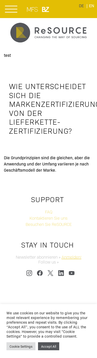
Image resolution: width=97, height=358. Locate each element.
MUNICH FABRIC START (33, 9)
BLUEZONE (46, 9)
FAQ (48, 211)
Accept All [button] (48, 346)
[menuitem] (91, 5)
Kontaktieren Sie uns (48, 218)
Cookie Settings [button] (21, 346)
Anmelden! (71, 257)
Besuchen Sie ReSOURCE (49, 224)
